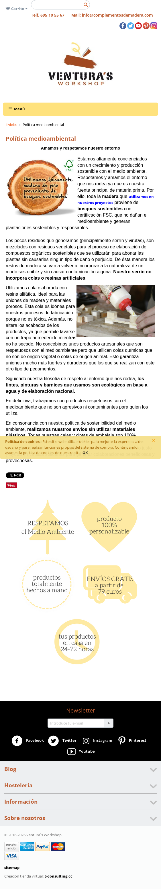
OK (85, 452)
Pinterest (131, 740)
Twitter (62, 740)
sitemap (11, 867)
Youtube (80, 751)
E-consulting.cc (58, 876)
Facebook (27, 740)
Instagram (96, 740)
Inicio (11, 124)
